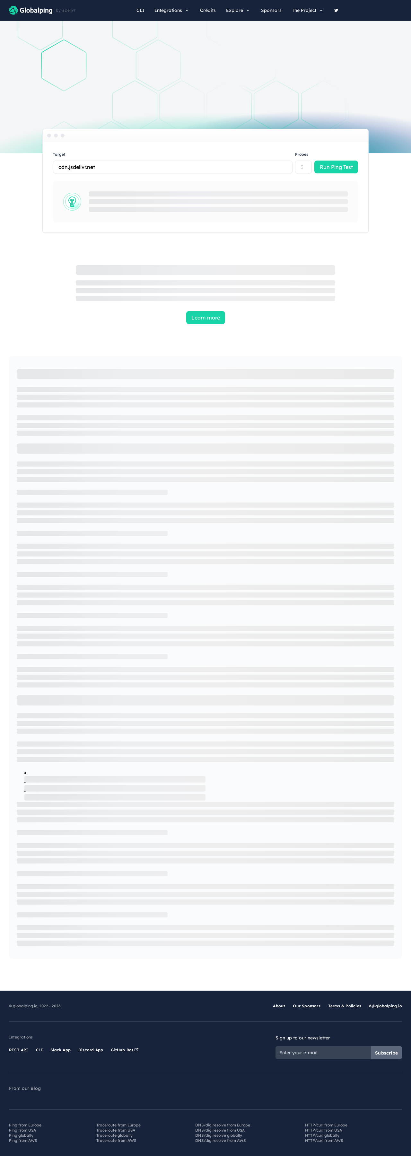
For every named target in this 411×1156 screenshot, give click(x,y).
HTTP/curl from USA (323, 1130)
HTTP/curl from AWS (324, 1140)
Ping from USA (22, 1130)
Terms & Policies (344, 1005)
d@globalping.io (385, 1005)
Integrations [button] (172, 10)
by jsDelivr (65, 10)
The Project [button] (308, 10)
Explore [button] (238, 10)
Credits (208, 10)
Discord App (90, 1049)
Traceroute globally (114, 1135)
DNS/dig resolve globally (218, 1135)
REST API (18, 1049)
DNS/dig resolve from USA (220, 1130)
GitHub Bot (124, 1049)
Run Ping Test (336, 167)
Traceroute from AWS (116, 1140)
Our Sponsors (306, 1005)
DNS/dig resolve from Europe (222, 1125)
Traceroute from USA (115, 1130)
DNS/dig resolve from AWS (220, 1140)
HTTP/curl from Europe (326, 1125)
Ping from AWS (23, 1140)
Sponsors (271, 10)
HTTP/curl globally (322, 1135)
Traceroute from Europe (118, 1125)
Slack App (60, 1049)
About (279, 1005)
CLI (140, 10)
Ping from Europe (25, 1125)
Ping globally (21, 1135)
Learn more (205, 317)
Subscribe (386, 1053)
